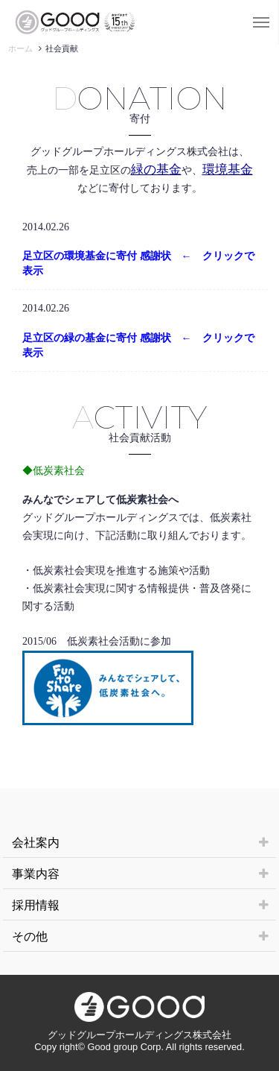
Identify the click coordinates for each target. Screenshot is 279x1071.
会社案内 (140, 842)
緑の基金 (156, 169)
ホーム (20, 48)
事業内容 (140, 874)
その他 (140, 936)
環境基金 (227, 169)
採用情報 (140, 905)
